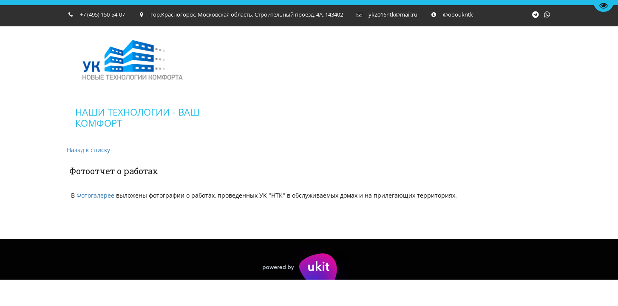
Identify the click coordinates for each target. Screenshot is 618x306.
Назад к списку (88, 150)
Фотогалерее (95, 195)
